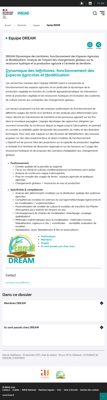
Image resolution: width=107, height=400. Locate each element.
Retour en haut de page (104, 397)
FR (98, 3)
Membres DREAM (15, 303)
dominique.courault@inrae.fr (18, 283)
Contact (6, 390)
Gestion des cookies (89, 390)
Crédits (15, 390)
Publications (48, 236)
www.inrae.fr (8, 395)
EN (102, 3)
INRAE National (29, 390)
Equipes (36, 25)
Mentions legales (46, 390)
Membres (46, 239)
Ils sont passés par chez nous (58, 246)
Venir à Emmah (71, 390)
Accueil (8, 25)
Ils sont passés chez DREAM (21, 327)
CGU (59, 390)
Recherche (22, 25)
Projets (45, 243)
